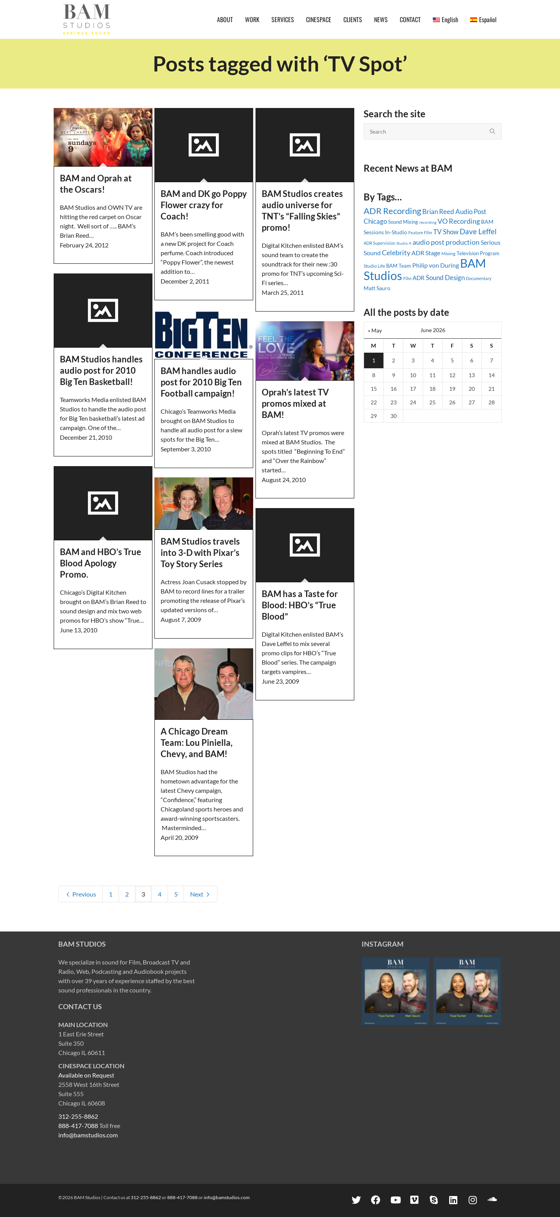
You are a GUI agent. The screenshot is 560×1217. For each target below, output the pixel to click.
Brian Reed (438, 211)
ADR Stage (425, 252)
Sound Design (445, 277)
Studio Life (374, 266)
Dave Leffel (478, 231)
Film (407, 278)
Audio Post (470, 211)
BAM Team (398, 266)
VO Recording (459, 221)
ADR (419, 277)
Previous (80, 894)
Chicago (375, 221)
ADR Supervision (379, 242)
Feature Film (420, 232)
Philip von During (435, 265)
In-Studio (396, 232)
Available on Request (86, 1075)
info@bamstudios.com (88, 1135)
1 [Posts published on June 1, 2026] (373, 360)
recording (427, 222)
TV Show (445, 232)
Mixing (448, 253)
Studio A (403, 243)
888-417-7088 (78, 1125)
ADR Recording (392, 210)
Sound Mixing (403, 222)
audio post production (446, 242)
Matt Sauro (377, 288)
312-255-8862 (78, 1116)
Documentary (479, 278)
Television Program (478, 253)
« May (375, 330)
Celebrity (396, 252)
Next (200, 894)
